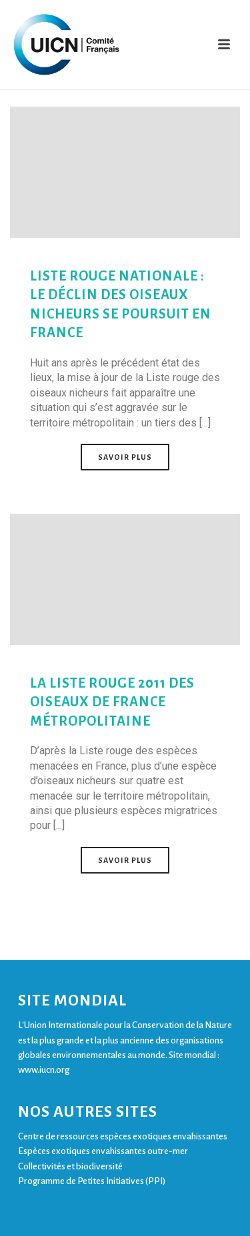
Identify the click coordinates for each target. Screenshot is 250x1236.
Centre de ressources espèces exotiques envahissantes (122, 1136)
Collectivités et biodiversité (70, 1166)
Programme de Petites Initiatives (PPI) (91, 1181)
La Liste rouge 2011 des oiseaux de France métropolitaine (112, 702)
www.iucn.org (43, 1070)
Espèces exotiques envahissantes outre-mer (103, 1151)
